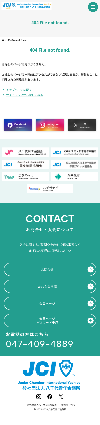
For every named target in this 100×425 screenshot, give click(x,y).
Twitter (61, 396)
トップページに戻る (19, 90)
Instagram (39, 396)
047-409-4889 (39, 344)
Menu (93, 7)
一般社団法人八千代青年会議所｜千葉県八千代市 (50, 404)
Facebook (50, 396)
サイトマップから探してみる (24, 95)
